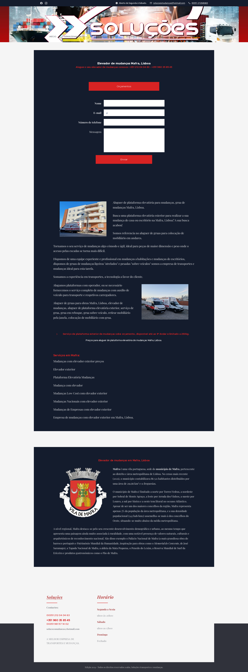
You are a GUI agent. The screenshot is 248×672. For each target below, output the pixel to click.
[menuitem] (45, 37)
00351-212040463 (200, 3)
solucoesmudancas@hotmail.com (169, 3)
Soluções (54, 597)
